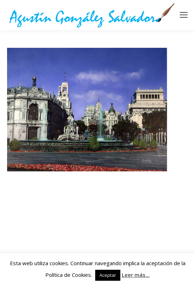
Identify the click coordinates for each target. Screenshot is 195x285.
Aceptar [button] (107, 275)
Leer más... (136, 274)
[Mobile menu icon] (183, 15)
